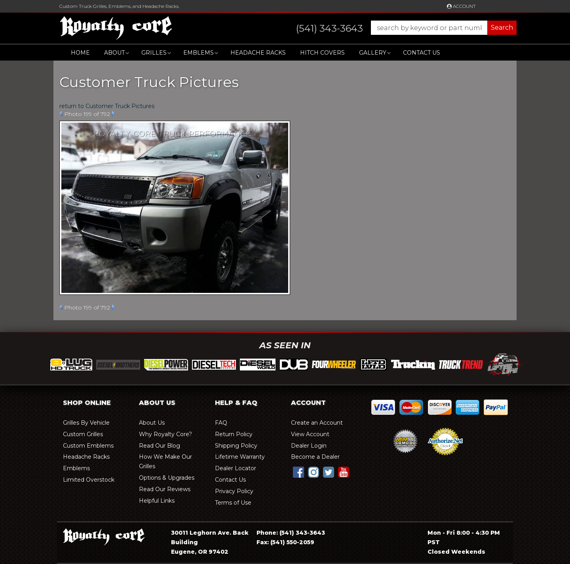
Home (80, 52)
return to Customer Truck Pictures (106, 106)
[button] (398, 28)
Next (113, 113)
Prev (60, 113)
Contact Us (421, 52)
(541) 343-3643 (302, 532)
